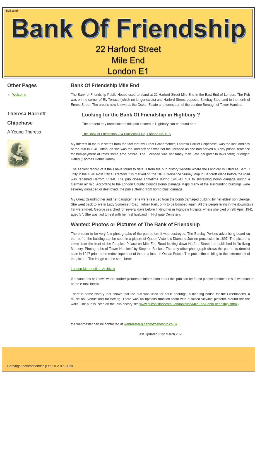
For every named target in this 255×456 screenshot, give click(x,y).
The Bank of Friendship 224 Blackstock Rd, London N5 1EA (126, 134)
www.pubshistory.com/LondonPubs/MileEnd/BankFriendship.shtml (188, 304)
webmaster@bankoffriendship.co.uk (150, 324)
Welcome (19, 95)
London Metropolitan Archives (93, 269)
